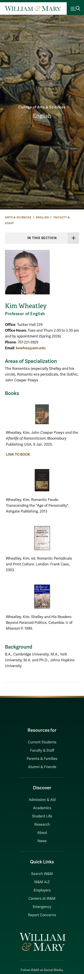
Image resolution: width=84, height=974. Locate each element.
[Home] (33, 8)
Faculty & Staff (42, 750)
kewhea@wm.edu (30, 348)
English (42, 116)
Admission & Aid (42, 800)
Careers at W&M (42, 898)
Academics (42, 808)
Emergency (42, 907)
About (42, 833)
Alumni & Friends (42, 767)
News (42, 841)
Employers (42, 890)
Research (42, 824)
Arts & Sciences (18, 217)
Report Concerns (42, 915)
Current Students (42, 742)
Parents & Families (42, 759)
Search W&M (42, 874)
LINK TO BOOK (18, 454)
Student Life (42, 816)
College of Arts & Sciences (42, 107)
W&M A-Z (42, 882)
